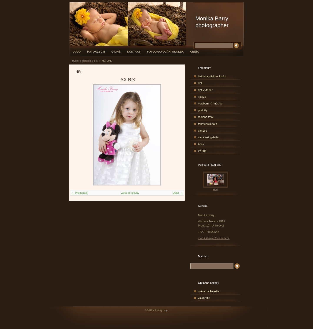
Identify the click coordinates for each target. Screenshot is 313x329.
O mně (116, 51)
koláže (202, 96)
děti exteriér (205, 90)
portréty (202, 110)
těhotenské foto (207, 124)
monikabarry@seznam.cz (214, 238)
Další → (178, 192)
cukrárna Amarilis (208, 291)
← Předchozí (80, 192)
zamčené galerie (208, 137)
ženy (201, 144)
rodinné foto (205, 117)
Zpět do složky (130, 192)
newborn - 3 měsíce (210, 103)
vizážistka (204, 298)
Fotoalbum (96, 51)
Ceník (194, 51)
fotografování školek (165, 51)
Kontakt (133, 51)
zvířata (202, 150)
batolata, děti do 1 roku (212, 76)
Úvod (77, 51)
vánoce (202, 130)
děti (96, 61)
